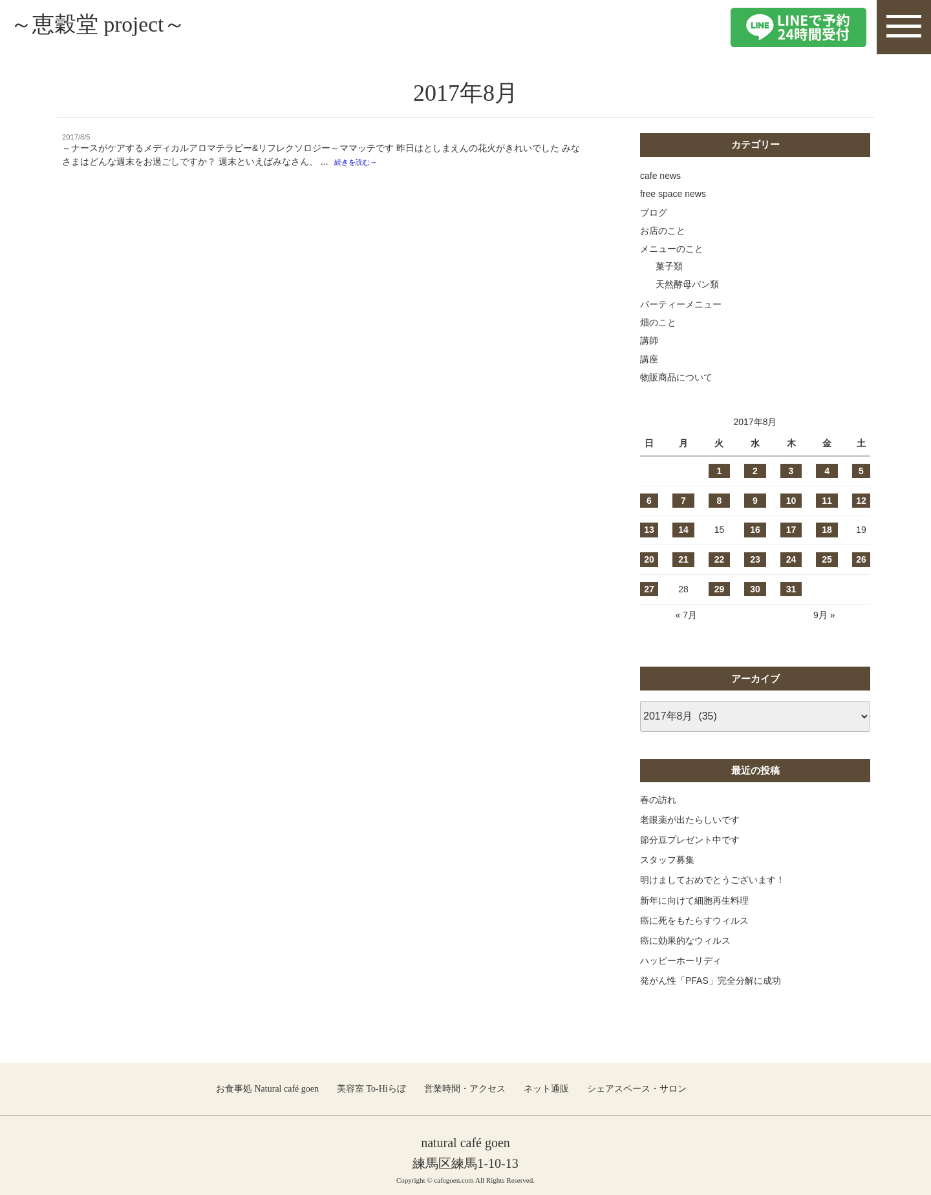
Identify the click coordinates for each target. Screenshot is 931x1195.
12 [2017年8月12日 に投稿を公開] (861, 500)
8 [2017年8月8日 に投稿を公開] (719, 500)
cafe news (660, 176)
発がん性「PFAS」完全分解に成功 (710, 980)
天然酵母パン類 (687, 284)
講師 (649, 340)
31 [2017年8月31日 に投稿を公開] (791, 589)
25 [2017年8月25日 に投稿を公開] (827, 559)
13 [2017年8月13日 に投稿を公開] (649, 530)
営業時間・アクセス (465, 1089)
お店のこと (662, 230)
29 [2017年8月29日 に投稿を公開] (719, 589)
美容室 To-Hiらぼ (371, 1089)
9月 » (824, 615)
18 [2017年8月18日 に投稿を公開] (827, 530)
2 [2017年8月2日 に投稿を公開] (755, 471)
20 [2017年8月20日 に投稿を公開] (649, 559)
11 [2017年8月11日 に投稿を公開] (827, 500)
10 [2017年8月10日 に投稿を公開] (791, 500)
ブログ (653, 212)
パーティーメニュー (681, 304)
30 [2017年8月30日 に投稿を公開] (755, 589)
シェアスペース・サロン (637, 1089)
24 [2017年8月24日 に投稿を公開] (791, 559)
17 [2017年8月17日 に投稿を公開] (791, 530)
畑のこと (658, 322)
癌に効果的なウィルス (685, 940)
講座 (649, 359)
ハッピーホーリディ (681, 960)
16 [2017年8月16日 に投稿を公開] (755, 530)
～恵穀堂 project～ (114, 26)
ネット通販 (546, 1089)
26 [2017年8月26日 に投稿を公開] (861, 559)
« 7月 (685, 615)
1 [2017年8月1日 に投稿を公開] (719, 471)
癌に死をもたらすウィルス (694, 920)
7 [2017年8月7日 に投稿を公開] (683, 500)
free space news (673, 194)
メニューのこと (671, 249)
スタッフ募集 (667, 860)
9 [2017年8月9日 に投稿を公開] (755, 500)
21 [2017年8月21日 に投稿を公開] (683, 559)
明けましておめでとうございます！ (712, 880)
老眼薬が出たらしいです (690, 820)
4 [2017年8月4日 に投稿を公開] (826, 471)
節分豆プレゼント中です (690, 840)
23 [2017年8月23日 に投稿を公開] (755, 559)
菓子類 (669, 266)
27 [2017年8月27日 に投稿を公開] (649, 589)
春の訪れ (658, 800)
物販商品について (676, 377)
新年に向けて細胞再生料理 (694, 900)
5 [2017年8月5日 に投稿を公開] (861, 471)
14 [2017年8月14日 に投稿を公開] (683, 530)
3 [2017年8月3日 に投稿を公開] (791, 471)
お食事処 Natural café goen (267, 1089)
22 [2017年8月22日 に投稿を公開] (719, 559)
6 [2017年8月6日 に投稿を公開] (649, 500)
